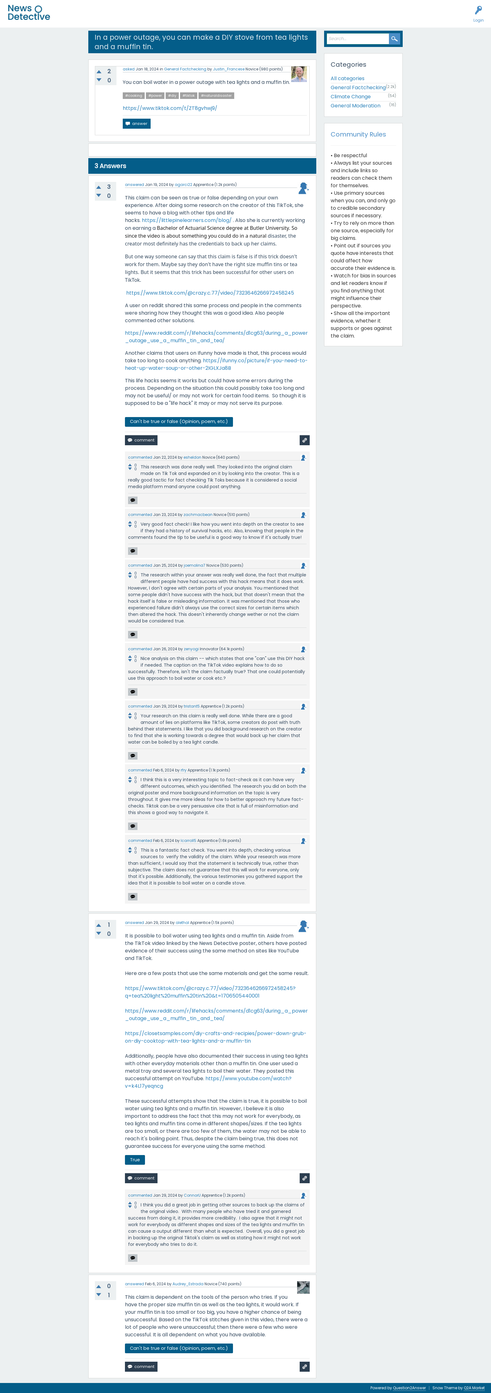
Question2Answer (409, 1387)
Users (122, 17)
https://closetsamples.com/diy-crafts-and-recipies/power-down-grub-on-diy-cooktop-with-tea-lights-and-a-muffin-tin (216, 1037)
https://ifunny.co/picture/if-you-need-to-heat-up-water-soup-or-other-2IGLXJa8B (216, 364)
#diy (172, 95)
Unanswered (97, 17)
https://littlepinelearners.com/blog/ (187, 220)
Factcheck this (150, 17)
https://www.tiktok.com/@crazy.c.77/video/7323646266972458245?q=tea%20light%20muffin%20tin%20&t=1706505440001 (210, 992)
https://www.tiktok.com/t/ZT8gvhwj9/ (170, 108)
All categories (347, 78)
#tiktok (189, 95)
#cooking (133, 95)
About (221, 17)
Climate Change (351, 96)
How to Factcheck (190, 17)
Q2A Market (474, 1387)
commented (140, 457)
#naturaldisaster (216, 95)
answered (134, 184)
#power (155, 95)
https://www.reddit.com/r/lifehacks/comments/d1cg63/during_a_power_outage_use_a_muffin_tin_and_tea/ (216, 336)
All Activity (69, 17)
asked (129, 69)
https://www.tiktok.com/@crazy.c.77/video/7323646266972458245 (210, 293)
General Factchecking (185, 69)
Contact (242, 17)
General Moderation (355, 105)
